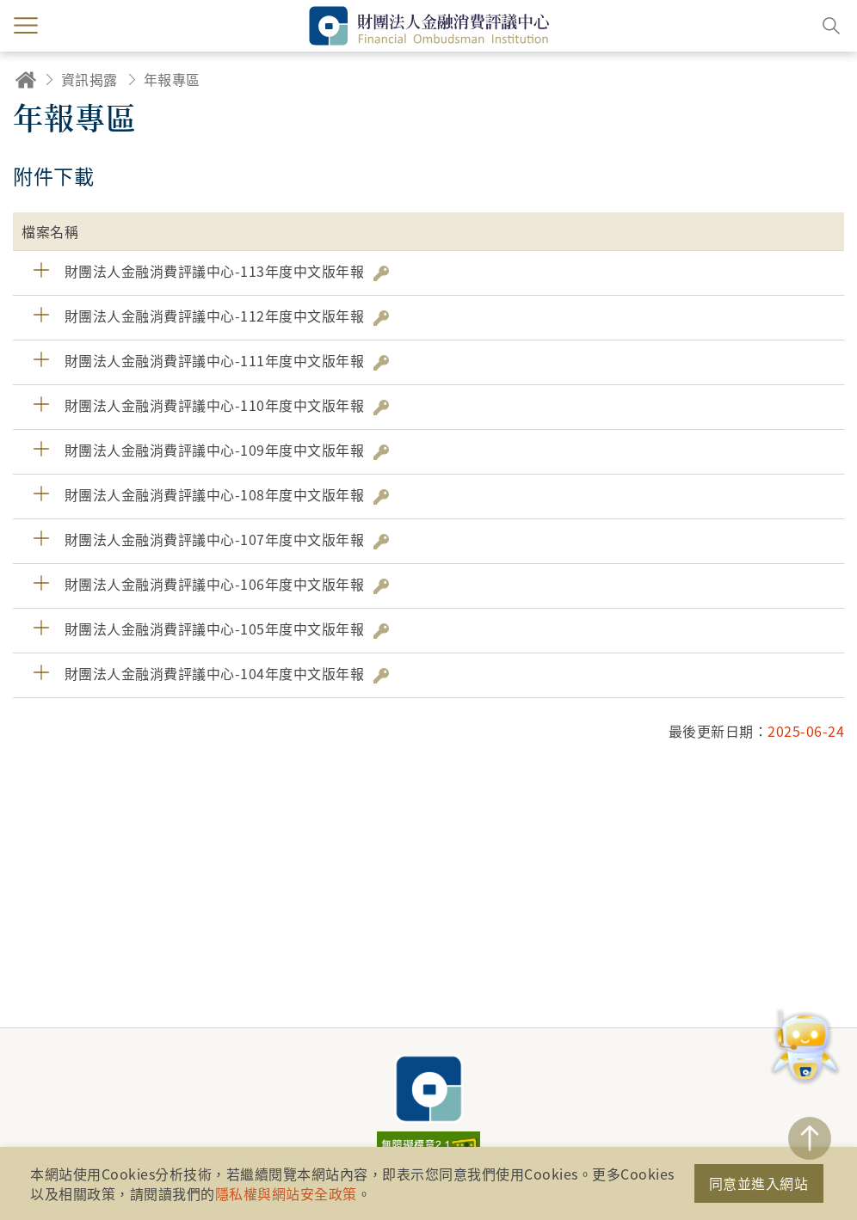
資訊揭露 (89, 79)
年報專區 (172, 79)
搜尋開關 (831, 26)
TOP (809, 1138)
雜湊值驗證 (381, 273)
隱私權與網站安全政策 (286, 1193)
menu (26, 26)
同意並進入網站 (759, 1183)
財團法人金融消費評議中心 (428, 1088)
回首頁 (26, 79)
